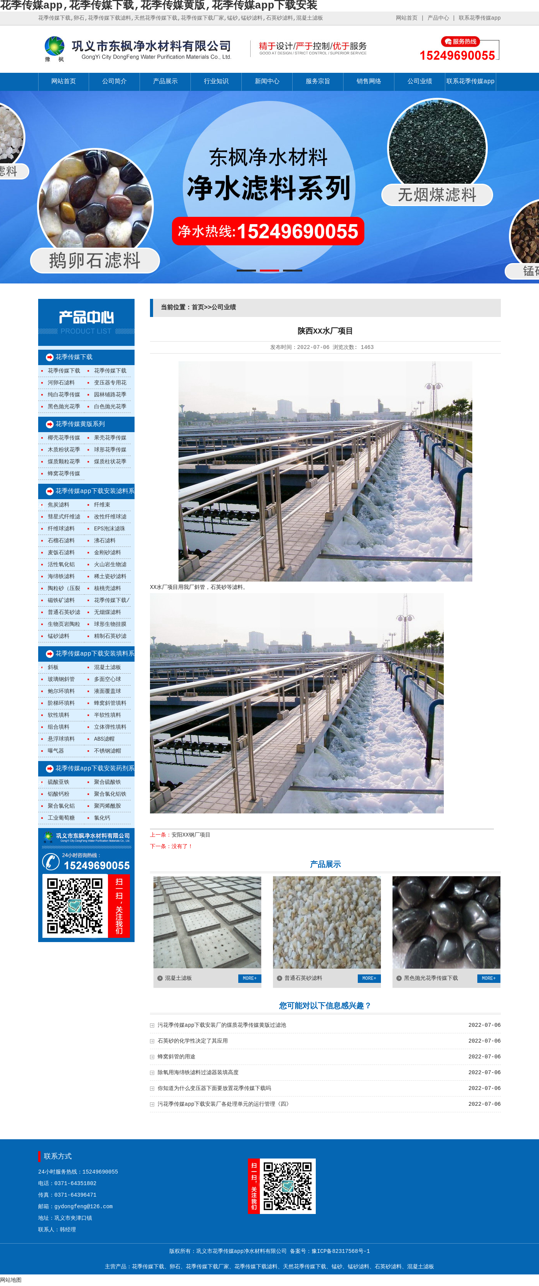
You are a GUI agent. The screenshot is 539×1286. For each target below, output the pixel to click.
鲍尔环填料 (61, 691)
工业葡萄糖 (61, 818)
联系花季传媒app (480, 18)
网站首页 (407, 18)
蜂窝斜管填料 (110, 703)
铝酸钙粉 (58, 794)
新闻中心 (267, 81)
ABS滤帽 (104, 739)
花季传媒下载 (74, 357)
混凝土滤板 (107, 667)
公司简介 (114, 81)
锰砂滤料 (58, 636)
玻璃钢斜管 (61, 679)
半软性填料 (107, 715)
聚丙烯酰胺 (107, 806)
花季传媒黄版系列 (80, 424)
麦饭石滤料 (61, 553)
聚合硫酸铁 (107, 782)
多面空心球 (107, 679)
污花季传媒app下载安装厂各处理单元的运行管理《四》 (224, 1104)
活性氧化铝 (61, 565)
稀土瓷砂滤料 (110, 576)
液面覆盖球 (107, 691)
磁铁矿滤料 (61, 600)
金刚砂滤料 (107, 553)
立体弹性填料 (110, 727)
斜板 (53, 667)
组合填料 (58, 727)
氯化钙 (102, 818)
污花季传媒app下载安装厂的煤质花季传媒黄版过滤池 (222, 1025)
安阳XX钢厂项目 (191, 835)
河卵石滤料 (61, 383)
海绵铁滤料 (61, 576)
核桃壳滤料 (107, 588)
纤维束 (102, 505)
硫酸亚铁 (58, 782)
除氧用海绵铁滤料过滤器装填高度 (198, 1073)
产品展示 (165, 81)
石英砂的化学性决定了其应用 (193, 1041)
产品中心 (438, 18)
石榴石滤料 (61, 541)
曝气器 (56, 751)
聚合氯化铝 (61, 806)
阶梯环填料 (61, 703)
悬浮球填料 (61, 739)
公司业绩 (420, 81)
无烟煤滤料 (107, 612)
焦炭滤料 (58, 505)
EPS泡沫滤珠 (109, 529)
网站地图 (11, 1280)
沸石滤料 (105, 541)
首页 (198, 307)
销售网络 (369, 81)
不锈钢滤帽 (107, 751)
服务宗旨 (318, 81)
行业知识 (216, 81)
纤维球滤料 (61, 529)
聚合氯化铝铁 (110, 794)
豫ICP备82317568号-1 (341, 1251)
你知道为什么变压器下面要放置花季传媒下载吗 (214, 1088)
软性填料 (58, 715)
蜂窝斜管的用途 (176, 1057)
